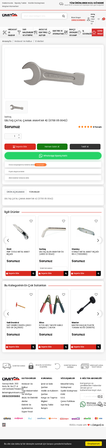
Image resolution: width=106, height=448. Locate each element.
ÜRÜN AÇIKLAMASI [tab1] (15, 191)
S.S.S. (63, 397)
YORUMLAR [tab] (34, 191)
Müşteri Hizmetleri (10, 6)
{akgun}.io (98, 425)
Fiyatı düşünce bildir (16, 171)
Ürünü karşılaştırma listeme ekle (21, 165)
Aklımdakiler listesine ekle (18, 178)
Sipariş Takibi (20, 3)
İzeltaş (7, 116)
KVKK (63, 394)
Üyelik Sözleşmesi (69, 390)
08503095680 (10, 396)
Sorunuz (12, 126)
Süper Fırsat (27, 411)
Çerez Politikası (68, 401)
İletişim (44, 408)
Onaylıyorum (94, 443)
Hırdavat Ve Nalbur (23, 41)
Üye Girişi (65, 404)
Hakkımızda (7, 3)
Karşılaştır (40, 165)
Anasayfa (6, 41)
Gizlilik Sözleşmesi (36, 3)
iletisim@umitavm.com (13, 392)
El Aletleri (39, 41)
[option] (53, 73)
